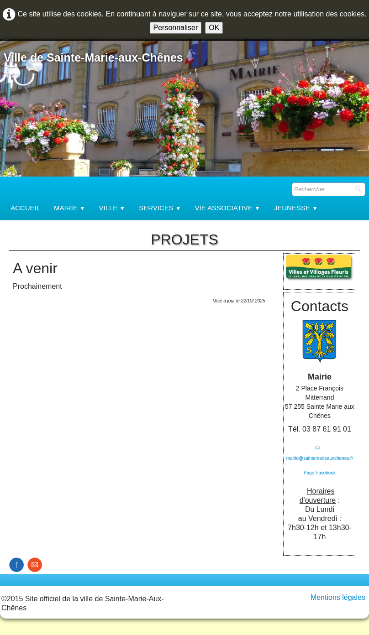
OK (214, 27)
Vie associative (227, 208)
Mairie (69, 208)
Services (160, 208)
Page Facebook (320, 472)
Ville (112, 208)
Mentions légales (338, 597)
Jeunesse (296, 208)
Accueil (25, 208)
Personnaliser (175, 27)
